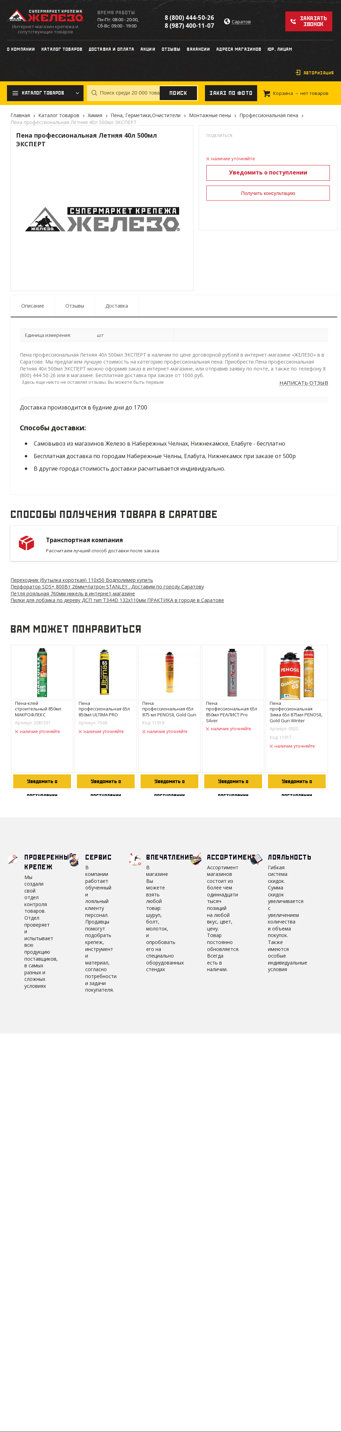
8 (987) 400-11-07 (189, 26)
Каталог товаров (58, 115)
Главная (20, 115)
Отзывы (74, 305)
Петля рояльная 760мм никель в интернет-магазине (72, 593)
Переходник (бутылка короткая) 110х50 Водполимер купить (81, 580)
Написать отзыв (303, 383)
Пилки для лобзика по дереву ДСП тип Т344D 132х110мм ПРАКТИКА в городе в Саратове (117, 600)
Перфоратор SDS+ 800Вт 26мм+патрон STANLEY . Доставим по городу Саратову (107, 586)
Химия (95, 115)
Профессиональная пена (268, 115)
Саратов (241, 21)
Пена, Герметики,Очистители (146, 115)
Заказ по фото (231, 93)
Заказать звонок (313, 21)
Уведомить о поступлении (268, 172)
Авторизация (319, 73)
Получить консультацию (268, 193)
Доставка (116, 305)
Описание (32, 305)
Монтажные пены (210, 115)
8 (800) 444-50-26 (189, 18)
